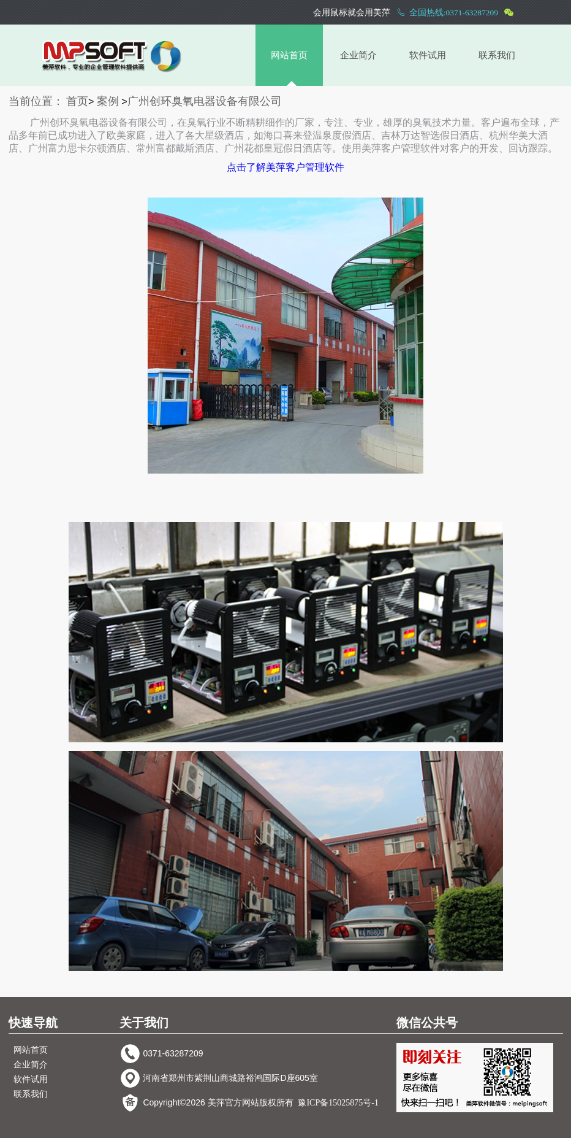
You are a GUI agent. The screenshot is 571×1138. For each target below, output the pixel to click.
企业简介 (358, 55)
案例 (108, 101)
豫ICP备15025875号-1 (338, 1102)
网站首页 (289, 55)
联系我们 (496, 55)
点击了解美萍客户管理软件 (285, 167)
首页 (77, 101)
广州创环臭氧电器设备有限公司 (204, 101)
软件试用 (427, 55)
